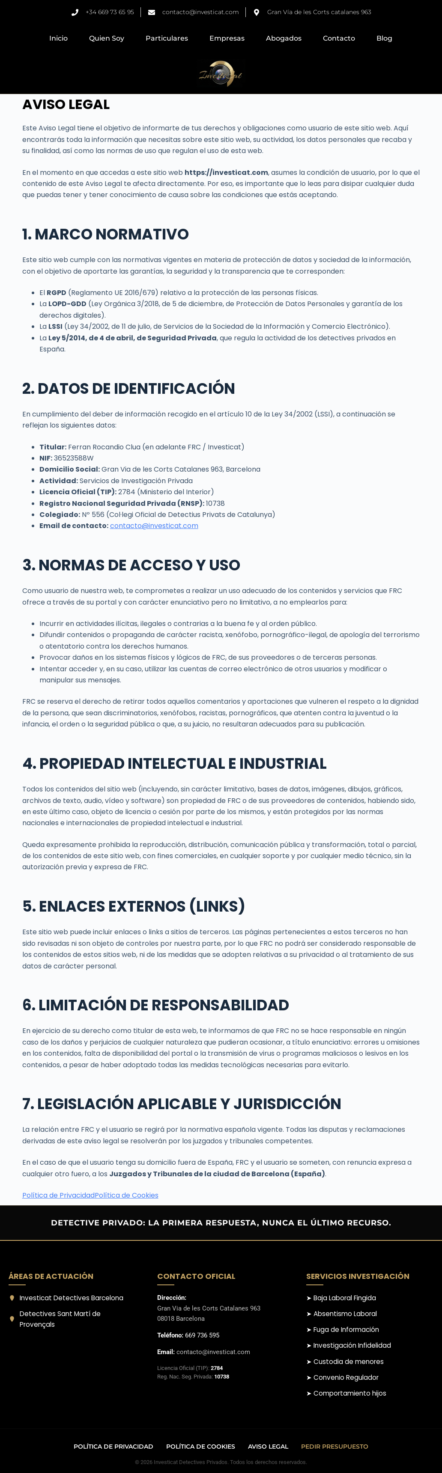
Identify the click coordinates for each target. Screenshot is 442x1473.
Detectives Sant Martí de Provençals (55, 1319)
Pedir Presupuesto (334, 1446)
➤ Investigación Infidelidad (348, 1345)
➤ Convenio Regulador (342, 1377)
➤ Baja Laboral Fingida (341, 1297)
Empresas (227, 38)
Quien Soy (106, 38)
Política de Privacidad (58, 1195)
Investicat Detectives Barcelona (66, 1297)
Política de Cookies (126, 1195)
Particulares (167, 38)
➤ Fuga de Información (342, 1329)
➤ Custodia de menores (345, 1361)
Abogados (284, 38)
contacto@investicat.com (154, 526)
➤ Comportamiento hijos (346, 1393)
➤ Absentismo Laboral (341, 1313)
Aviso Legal (268, 1446)
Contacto (339, 38)
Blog (384, 38)
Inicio (58, 38)
